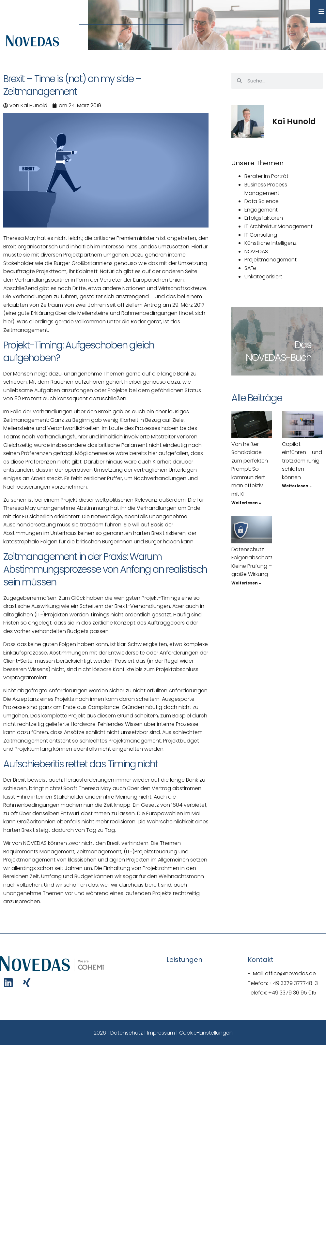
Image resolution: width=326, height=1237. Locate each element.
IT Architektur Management (278, 226)
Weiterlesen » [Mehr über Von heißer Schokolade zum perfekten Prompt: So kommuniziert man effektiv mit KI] (246, 503)
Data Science (261, 201)
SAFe (250, 268)
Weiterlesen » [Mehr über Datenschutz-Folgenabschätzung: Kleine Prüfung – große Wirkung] (246, 583)
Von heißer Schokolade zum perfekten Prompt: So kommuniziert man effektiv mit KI (249, 469)
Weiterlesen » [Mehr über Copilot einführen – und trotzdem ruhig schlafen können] (297, 486)
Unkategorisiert (263, 276)
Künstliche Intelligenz (270, 243)
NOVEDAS (256, 251)
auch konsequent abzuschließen (84, 398)
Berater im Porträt (266, 176)
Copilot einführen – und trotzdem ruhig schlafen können (302, 460)
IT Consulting (260, 235)
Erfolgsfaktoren (263, 218)
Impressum (161, 1033)
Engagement (261, 210)
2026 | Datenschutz (118, 1033)
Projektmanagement (270, 259)
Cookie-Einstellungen (206, 1033)
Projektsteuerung (155, 851)
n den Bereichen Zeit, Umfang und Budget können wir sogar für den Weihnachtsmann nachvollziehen (103, 876)
